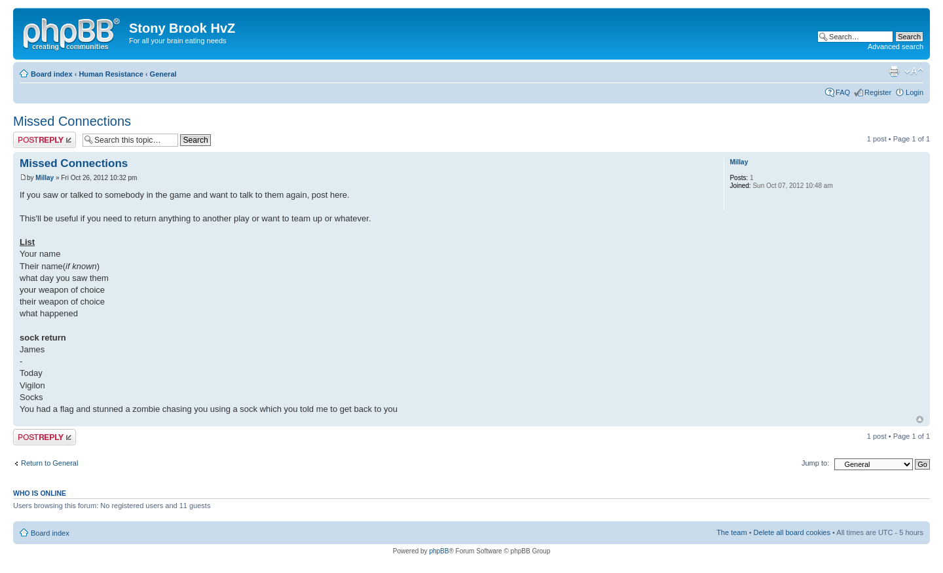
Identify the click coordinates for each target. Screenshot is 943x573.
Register (877, 92)
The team (731, 532)
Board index (52, 74)
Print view (894, 71)
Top (919, 419)
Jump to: (815, 463)
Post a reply (44, 140)
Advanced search (895, 46)
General (163, 74)
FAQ (843, 92)
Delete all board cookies (792, 532)
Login (914, 92)
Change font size (913, 71)
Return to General (49, 463)
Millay (44, 177)
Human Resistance (111, 74)
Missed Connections (72, 121)
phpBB (439, 551)
